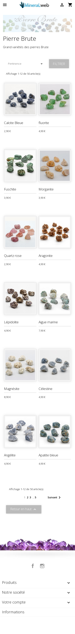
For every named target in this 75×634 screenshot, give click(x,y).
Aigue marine (48, 322)
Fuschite (10, 189)
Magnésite (11, 388)
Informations (13, 612)
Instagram (42, 566)
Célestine (45, 388)
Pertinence (26, 63)
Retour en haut (23, 509)
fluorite (44, 122)
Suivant (55, 497)
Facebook (33, 566)
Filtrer (59, 64)
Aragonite (46, 255)
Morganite (46, 189)
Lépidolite (11, 322)
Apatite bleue (48, 455)
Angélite (10, 455)
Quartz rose (13, 255)
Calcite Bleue (13, 122)
